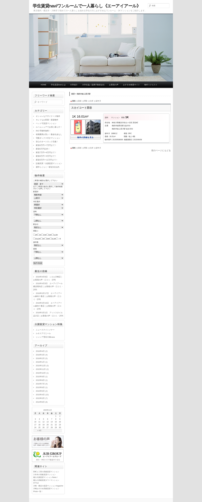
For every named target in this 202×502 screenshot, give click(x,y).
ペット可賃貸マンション (46, 123)
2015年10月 (41, 373)
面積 (78, 101)
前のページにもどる (161, 150)
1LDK (56, 235)
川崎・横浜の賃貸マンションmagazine (48, 486)
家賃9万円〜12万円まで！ (47, 160)
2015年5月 (40, 391)
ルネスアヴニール (43, 333)
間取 (84, 101)
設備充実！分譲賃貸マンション (49, 163)
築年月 (97, 101)
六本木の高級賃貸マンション (44, 475)
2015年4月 (40, 395)
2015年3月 (40, 398)
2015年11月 (41, 369)
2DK (48, 239)
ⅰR (59, 239)
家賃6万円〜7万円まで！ (46, 145)
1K (40, 235)
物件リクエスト (150, 85)
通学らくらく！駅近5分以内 (47, 167)
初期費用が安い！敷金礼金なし (49, 134)
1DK (50, 235)
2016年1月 (40, 362)
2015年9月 (40, 376)
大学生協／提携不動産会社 (93, 85)
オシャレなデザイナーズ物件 (48, 116)
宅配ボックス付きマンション (48, 138)
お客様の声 (113, 85)
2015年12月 (41, 366)
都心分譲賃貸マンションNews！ (45, 477)
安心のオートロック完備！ (47, 142)
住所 (90, 101)
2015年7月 (40, 384)
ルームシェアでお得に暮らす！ (49, 127)
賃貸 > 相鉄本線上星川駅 (80, 94)
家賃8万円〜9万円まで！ (46, 156)
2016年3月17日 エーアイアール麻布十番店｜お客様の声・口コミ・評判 (47, 296)
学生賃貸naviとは (58, 85)
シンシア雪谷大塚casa (45, 337)
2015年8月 (40, 380)
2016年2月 (40, 358)
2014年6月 (40, 402)
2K (43, 239)
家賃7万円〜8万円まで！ (46, 152)
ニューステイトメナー (45, 330)
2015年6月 (40, 387)
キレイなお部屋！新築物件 (47, 120)
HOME (43, 85)
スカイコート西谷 (81, 107)
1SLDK (38, 239)
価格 (73, 101)
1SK (44, 235)
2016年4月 (40, 351)
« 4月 (39, 431)
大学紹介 (74, 85)
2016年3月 (40, 355)
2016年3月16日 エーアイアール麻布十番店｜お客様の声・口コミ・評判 (47, 306)
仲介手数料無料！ (43, 131)
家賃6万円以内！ (43, 149)
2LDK (54, 239)
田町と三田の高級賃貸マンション (46, 472)
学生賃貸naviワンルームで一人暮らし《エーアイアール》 (87, 5)
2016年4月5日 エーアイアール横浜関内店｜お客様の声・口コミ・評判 (48, 286)
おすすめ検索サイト (131, 85)
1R (36, 235)
